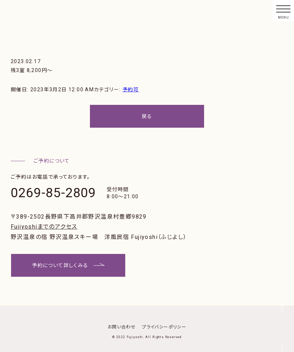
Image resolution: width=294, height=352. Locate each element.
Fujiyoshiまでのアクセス (44, 226)
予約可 (130, 89)
